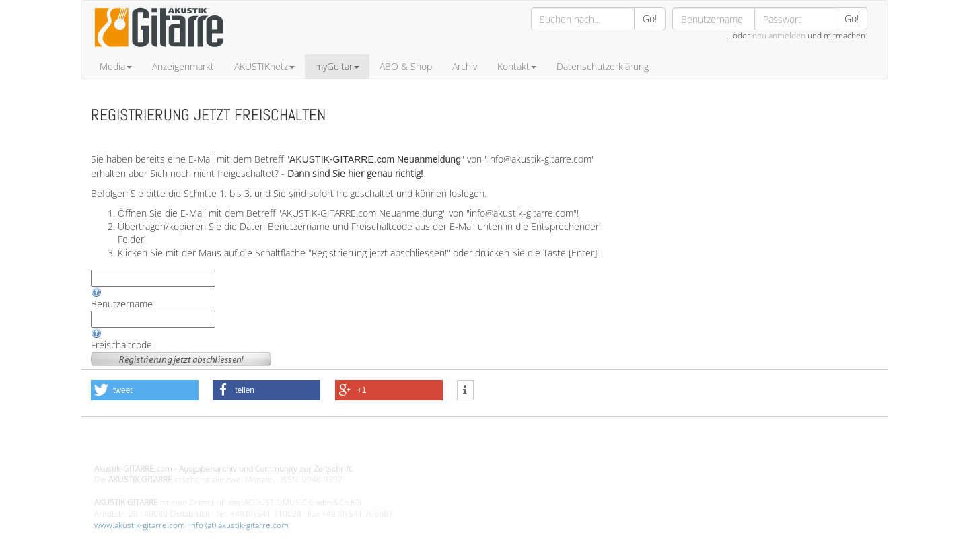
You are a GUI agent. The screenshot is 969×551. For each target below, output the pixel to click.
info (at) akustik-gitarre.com (239, 525)
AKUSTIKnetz (264, 66)
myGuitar (337, 66)
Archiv (464, 66)
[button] (145, 390)
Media (116, 66)
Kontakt (516, 66)
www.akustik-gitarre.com (139, 525)
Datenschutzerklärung (603, 66)
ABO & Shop (406, 66)
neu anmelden (778, 35)
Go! (650, 18)
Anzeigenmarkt (183, 66)
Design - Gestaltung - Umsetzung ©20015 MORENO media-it (205, 445)
